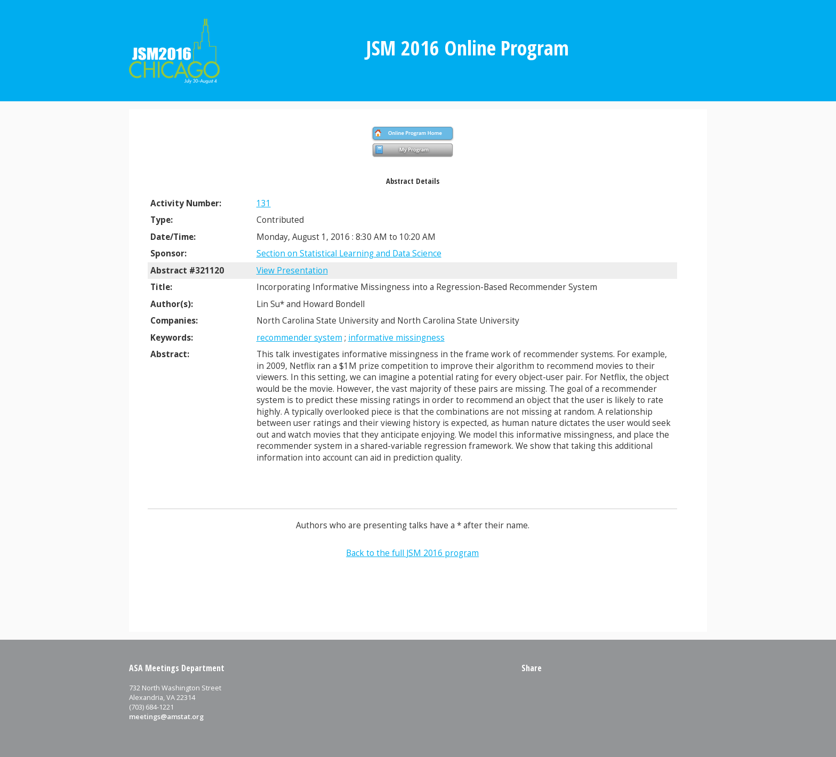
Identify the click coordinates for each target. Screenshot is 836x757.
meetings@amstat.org (166, 716)
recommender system (299, 337)
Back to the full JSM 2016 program (412, 553)
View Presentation (292, 270)
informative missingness (396, 337)
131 (263, 203)
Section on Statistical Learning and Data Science (348, 253)
